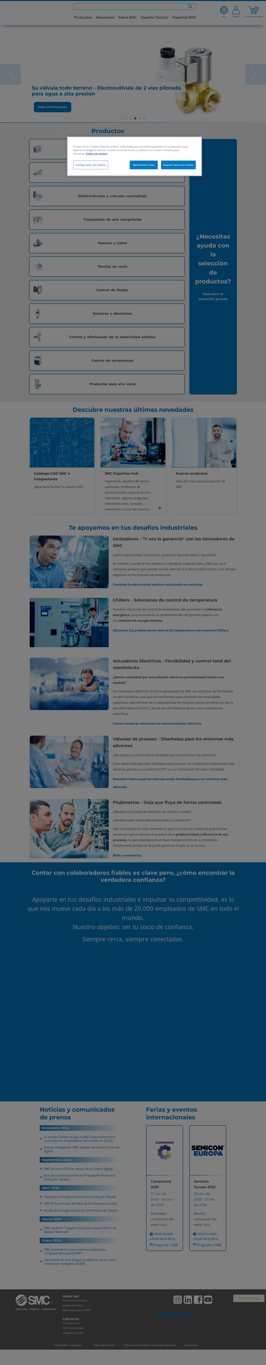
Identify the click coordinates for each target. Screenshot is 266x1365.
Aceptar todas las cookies (178, 164)
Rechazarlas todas (144, 164)
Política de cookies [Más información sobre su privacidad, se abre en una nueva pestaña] (96, 153)
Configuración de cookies (90, 164)
